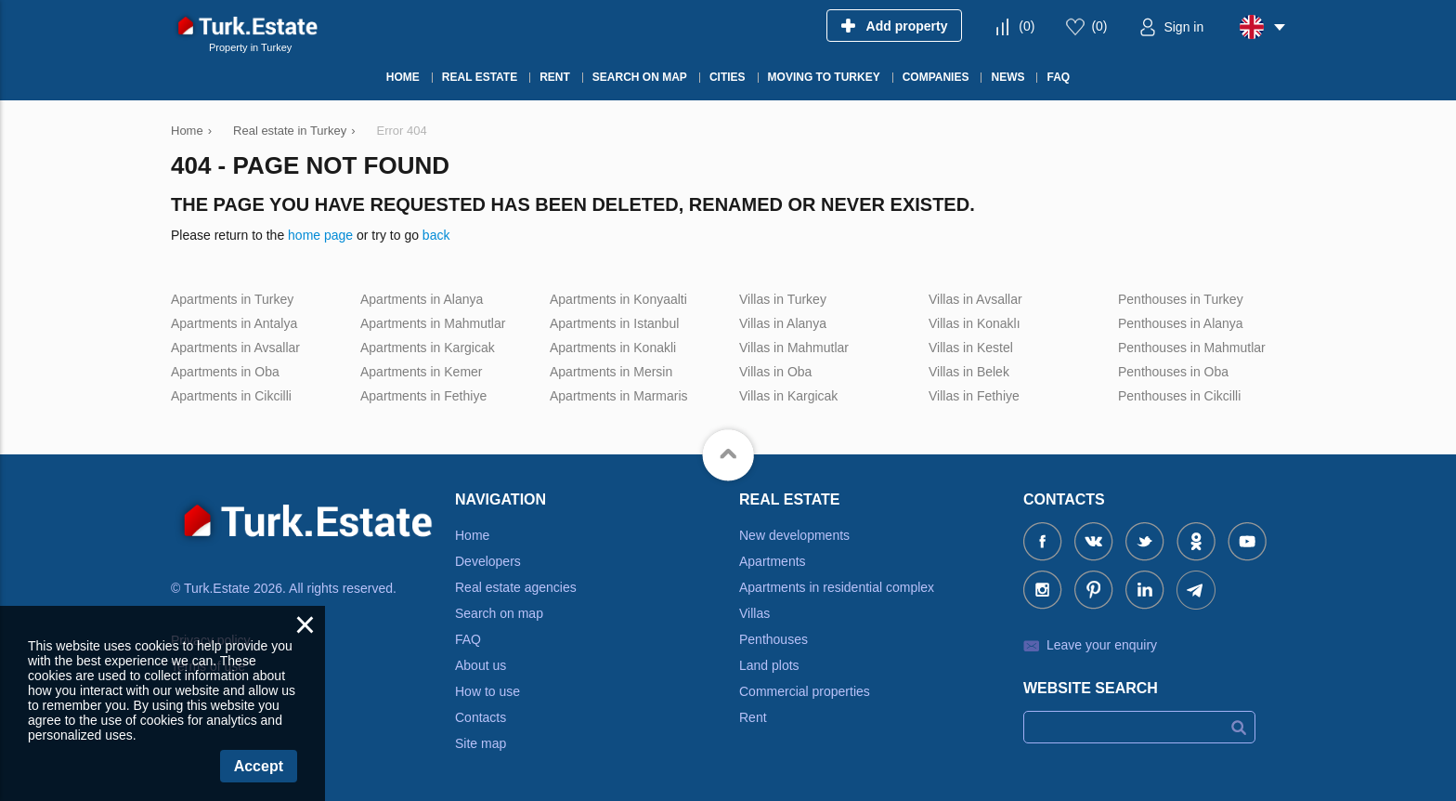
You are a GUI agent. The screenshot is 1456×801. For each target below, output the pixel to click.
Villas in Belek (969, 371)
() (1026, 26)
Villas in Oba (775, 371)
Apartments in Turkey (232, 299)
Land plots (769, 665)
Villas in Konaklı (974, 323)
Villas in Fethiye (974, 395)
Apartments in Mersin (611, 371)
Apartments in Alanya (421, 299)
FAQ (468, 639)
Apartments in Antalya (234, 323)
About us (480, 665)
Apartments (772, 561)
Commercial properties (804, 691)
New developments (794, 535)
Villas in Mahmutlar (794, 347)
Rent (753, 717)
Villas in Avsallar (975, 299)
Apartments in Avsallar (235, 347)
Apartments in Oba (225, 371)
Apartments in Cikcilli (231, 395)
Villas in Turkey (782, 299)
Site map (480, 743)
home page (320, 235)
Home (472, 535)
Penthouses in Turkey (1180, 299)
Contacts (480, 717)
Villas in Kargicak (788, 395)
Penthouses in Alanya (1180, 323)
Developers (488, 561)
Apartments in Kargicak (427, 347)
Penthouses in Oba (1173, 371)
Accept (258, 766)
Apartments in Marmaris (619, 395)
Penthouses (773, 639)
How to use (487, 691)
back (436, 235)
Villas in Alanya (782, 323)
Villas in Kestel (971, 347)
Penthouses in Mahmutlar (1192, 347)
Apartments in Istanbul (614, 323)
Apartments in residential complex (836, 587)
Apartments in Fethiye (423, 395)
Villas (754, 613)
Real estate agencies (516, 587)
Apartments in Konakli (613, 347)
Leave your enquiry (1101, 644)
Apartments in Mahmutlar (432, 323)
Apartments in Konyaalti (618, 299)
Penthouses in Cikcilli (1179, 395)
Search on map (499, 613)
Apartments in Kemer (421, 371)
